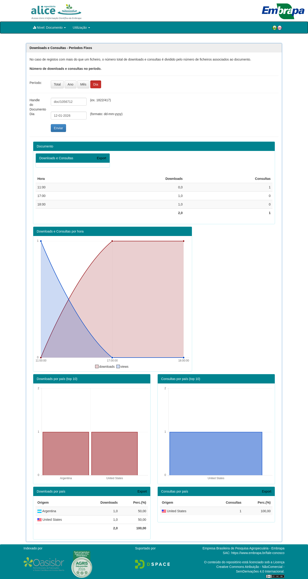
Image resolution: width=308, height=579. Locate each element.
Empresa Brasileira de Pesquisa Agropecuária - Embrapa (243, 548)
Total (57, 84)
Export (101, 158)
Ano (70, 84)
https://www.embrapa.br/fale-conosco (257, 553)
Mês (83, 84)
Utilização (81, 27)
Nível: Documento (49, 27)
